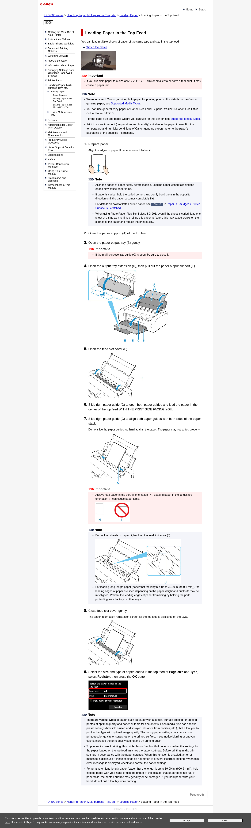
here (7, 822)
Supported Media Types (125, 103)
